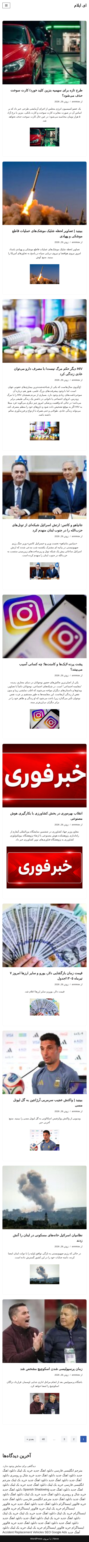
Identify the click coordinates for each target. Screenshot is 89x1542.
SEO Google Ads (56, 1532)
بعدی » (30, 1439)
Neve (56, 1538)
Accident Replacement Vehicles (23, 1532)
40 (43, 1439)
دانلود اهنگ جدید (43, 1470)
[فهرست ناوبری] (6, 5)
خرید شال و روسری (22, 1475)
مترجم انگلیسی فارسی (68, 1470)
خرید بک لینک (25, 1470)
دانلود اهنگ (16, 1494)
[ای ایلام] (80, 5)
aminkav (76, 101)
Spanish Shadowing (36, 1489)
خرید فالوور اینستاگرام (72, 1504)
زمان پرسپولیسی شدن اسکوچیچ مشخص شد (51, 1369)
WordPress (36, 1538)
